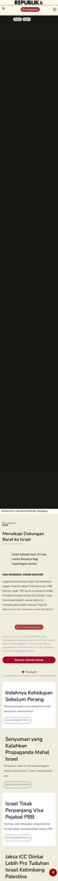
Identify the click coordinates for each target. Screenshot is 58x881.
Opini (26, 19)
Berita (17, 19)
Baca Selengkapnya (29, 627)
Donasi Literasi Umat (29, 659)
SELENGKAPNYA (17, 720)
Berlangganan (30, 9)
